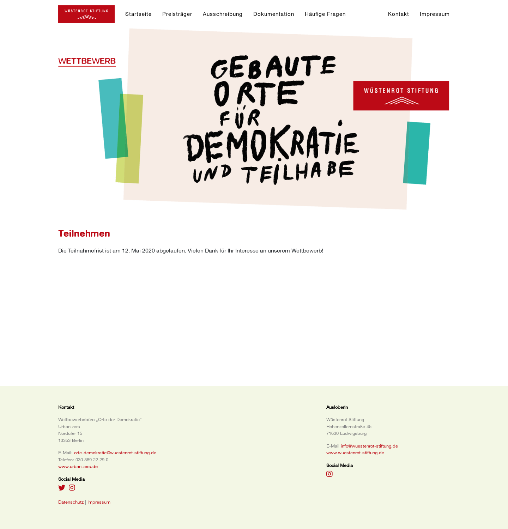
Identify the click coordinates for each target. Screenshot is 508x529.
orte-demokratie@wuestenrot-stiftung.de (115, 452)
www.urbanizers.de (78, 466)
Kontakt (398, 14)
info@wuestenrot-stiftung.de (369, 446)
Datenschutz (71, 502)
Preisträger (177, 14)
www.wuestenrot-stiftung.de (355, 452)
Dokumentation (273, 14)
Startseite (138, 14)
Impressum (435, 14)
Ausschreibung (223, 14)
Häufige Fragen (325, 14)
